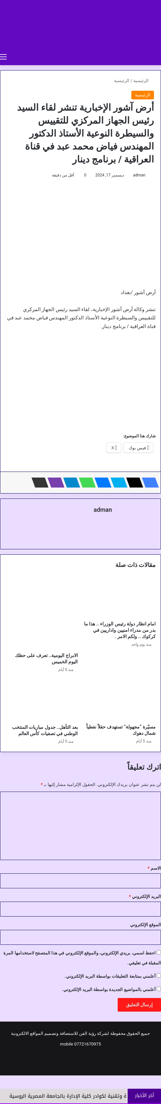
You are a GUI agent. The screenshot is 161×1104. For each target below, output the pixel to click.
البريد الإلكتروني (145, 896)
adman (139, 175)
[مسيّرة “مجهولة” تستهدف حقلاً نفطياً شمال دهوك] (119, 700)
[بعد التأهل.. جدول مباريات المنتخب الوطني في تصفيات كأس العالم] (41, 700)
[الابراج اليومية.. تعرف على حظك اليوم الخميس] (41, 613)
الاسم (154, 868)
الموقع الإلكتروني (145, 924)
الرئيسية (143, 80)
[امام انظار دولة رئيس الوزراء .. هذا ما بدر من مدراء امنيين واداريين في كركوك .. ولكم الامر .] (119, 597)
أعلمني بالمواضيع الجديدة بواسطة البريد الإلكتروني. (109, 989)
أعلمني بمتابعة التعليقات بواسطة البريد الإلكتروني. (110, 976)
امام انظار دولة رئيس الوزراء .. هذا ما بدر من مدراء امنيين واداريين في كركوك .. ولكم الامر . (120, 630)
